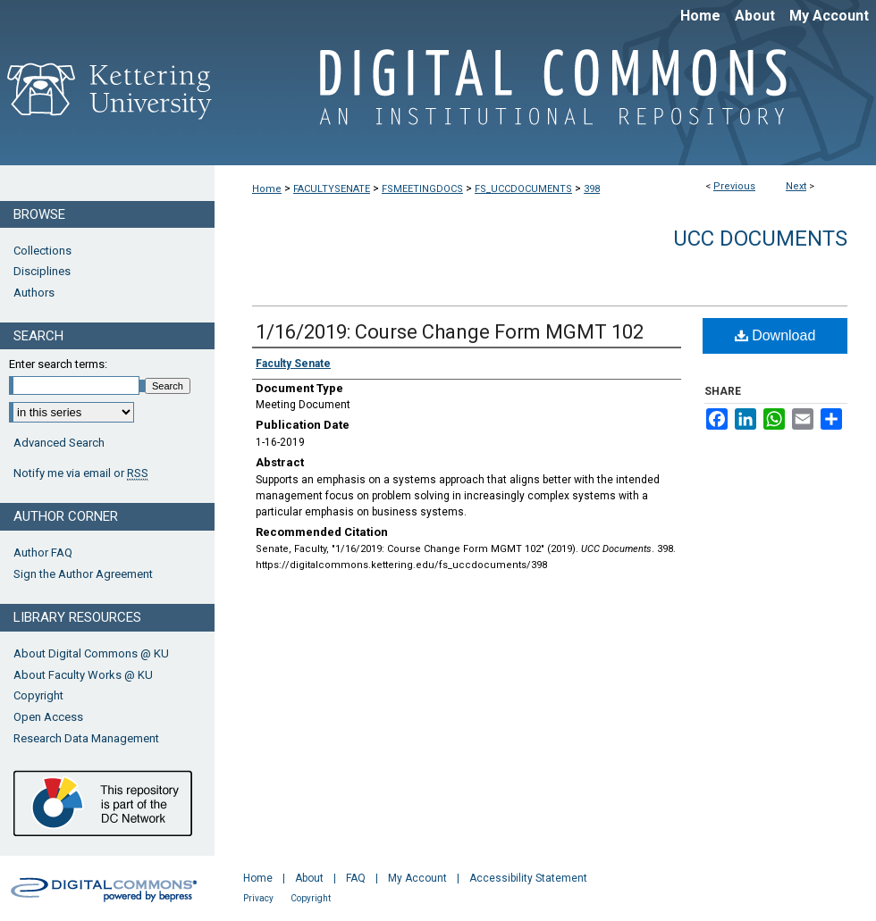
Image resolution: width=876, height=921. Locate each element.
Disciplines (42, 271)
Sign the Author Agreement (83, 574)
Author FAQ (42, 552)
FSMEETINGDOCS (422, 189)
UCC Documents (760, 238)
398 (592, 189)
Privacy (258, 898)
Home (267, 189)
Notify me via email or (80, 473)
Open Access (48, 717)
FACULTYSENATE (331, 189)
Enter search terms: (58, 364)
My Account (417, 878)
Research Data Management (86, 738)
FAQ (356, 878)
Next (796, 186)
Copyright (38, 695)
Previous (734, 186)
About (309, 878)
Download (775, 335)
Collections (42, 250)
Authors (34, 292)
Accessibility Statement (528, 878)
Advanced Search (59, 442)
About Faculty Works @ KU (83, 675)
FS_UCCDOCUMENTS (523, 189)
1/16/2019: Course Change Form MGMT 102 (450, 332)
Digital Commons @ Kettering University (545, 96)
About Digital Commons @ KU (91, 653)
